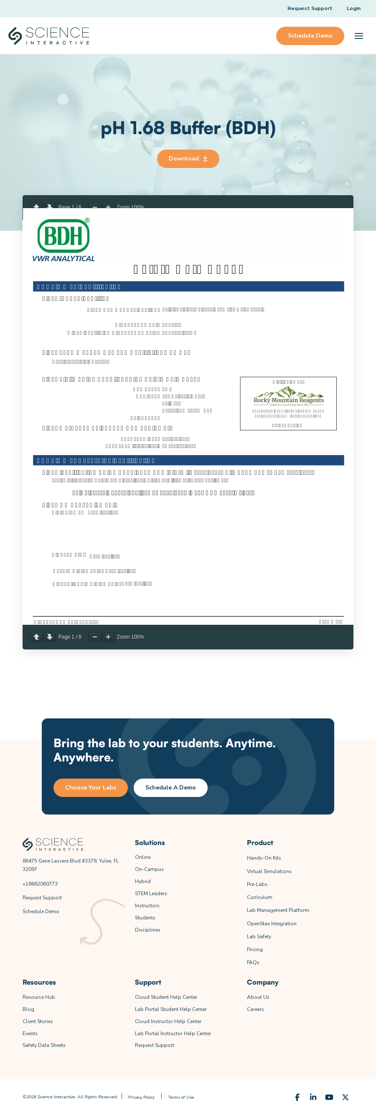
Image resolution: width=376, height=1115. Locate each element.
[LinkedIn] (313, 1098)
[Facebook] (297, 1098)
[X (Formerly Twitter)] (346, 1098)
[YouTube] (329, 1098)
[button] (359, 36)
